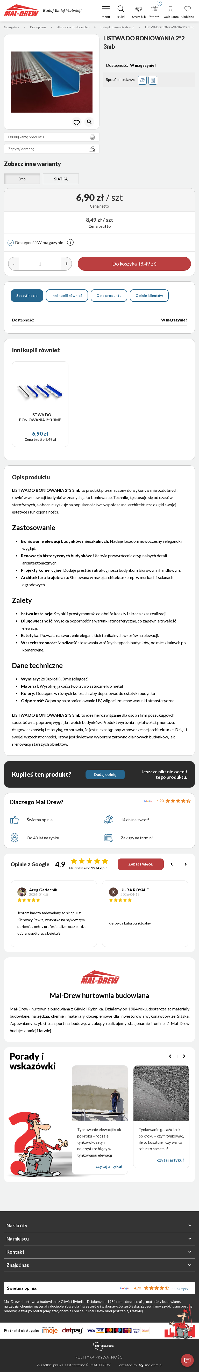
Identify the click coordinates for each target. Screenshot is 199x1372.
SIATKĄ (61, 184)
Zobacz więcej (139, 870)
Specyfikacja (27, 301)
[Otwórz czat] (187, 1360)
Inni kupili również (67, 301)
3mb (22, 184)
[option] (51, 87)
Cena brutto (99, 232)
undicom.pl (150, 1365)
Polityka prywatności (99, 1357)
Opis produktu (109, 301)
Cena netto (99, 212)
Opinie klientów (149, 301)
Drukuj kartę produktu (53, 143)
